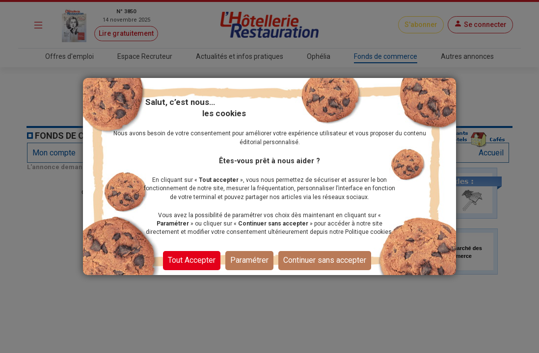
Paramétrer (249, 260)
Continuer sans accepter (324, 260)
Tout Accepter (192, 260)
